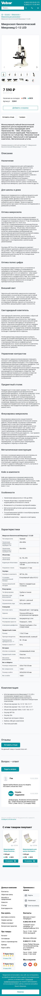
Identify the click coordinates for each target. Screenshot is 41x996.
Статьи (3, 905)
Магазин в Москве (29, 938)
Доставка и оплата (8, 917)
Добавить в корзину (20, 108)
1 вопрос (22, 117)
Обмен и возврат (7, 923)
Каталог (4, 935)
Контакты (5, 891)
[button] (37, 67)
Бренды (4, 944)
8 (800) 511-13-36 (30, 4)
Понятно (20, 992)
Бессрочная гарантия (9, 926)
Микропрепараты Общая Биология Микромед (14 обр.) (10, 850)
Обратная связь (7, 894)
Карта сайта (5, 948)
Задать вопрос (10, 769)
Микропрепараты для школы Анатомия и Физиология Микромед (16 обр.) (30, 850)
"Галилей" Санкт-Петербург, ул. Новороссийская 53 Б (31, 926)
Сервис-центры (6, 920)
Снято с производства (9, 941)
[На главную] (2, 14)
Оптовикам (5, 938)
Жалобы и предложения (6, 898)
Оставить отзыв (8, 117)
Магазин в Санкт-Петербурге (29, 918)
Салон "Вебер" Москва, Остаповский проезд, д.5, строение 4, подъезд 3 (31, 946)
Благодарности (6, 908)
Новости (4, 902)
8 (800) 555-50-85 (30, 2)
